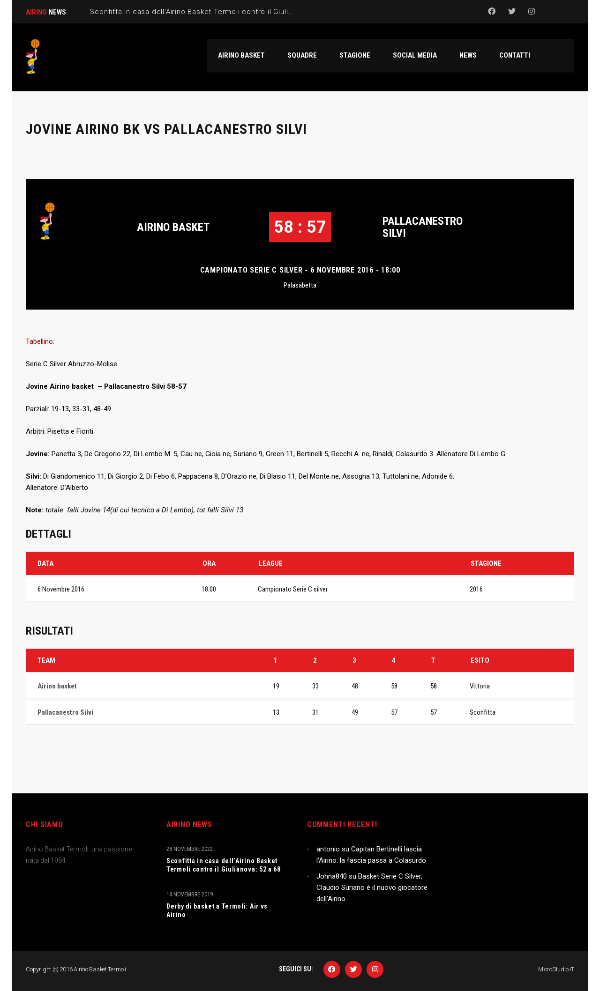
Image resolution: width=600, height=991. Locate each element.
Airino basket (173, 227)
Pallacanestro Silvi (422, 227)
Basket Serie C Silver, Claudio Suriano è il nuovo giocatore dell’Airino (372, 887)
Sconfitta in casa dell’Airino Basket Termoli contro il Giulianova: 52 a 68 (223, 865)
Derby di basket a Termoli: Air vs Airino (217, 910)
